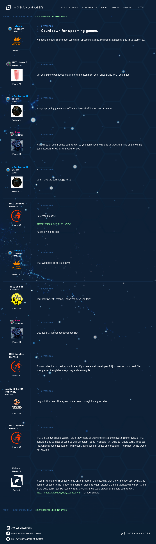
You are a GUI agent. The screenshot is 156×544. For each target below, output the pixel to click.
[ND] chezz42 (19, 63)
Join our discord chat (22, 528)
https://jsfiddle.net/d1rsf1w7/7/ (54, 224)
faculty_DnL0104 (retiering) (14, 391)
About (104, 7)
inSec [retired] (20, 96)
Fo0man (16, 469)
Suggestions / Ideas (22, 17)
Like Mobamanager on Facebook (26, 534)
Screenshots (89, 7)
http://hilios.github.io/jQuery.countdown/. (59, 492)
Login (141, 7)
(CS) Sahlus (16, 287)
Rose (18, 132)
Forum (115, 7)
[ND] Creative (16, 204)
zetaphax (19, 26)
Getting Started (69, 7)
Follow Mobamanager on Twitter (27, 539)
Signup (127, 7)
